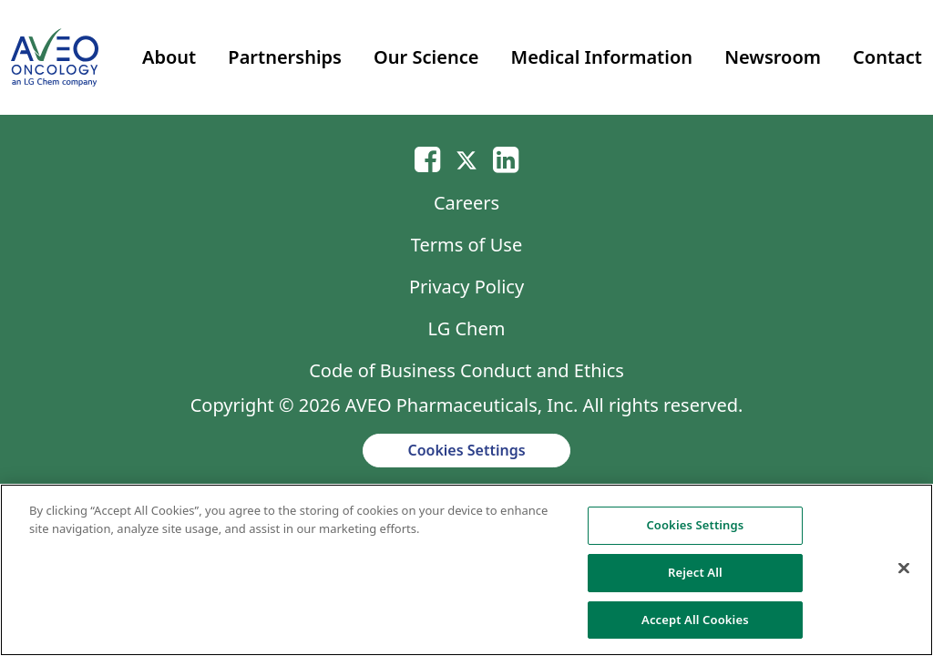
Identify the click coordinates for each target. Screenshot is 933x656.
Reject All (695, 578)
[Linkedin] (505, 158)
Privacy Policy (466, 286)
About (169, 57)
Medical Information (601, 57)
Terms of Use (466, 244)
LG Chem (467, 328)
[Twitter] (466, 158)
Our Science (426, 57)
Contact (887, 57)
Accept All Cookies (695, 626)
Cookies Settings (466, 450)
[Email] (427, 158)
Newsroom (772, 57)
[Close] (904, 575)
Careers (466, 202)
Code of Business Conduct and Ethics (466, 370)
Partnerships (285, 57)
